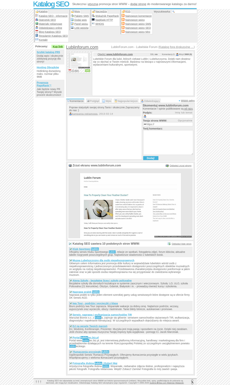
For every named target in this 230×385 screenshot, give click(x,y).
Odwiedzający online (50, 27)
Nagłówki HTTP (104, 19)
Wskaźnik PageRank (107, 15)
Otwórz (115, 54)
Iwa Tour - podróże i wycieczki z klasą (95, 303)
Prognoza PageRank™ (44, 84)
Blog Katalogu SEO (50, 31)
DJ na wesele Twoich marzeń (90, 326)
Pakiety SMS (81, 15)
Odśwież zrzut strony (181, 165)
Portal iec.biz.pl (86, 337)
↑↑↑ (38, 381)
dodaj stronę (138, 4)
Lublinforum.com (82, 47)
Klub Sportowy (86, 249)
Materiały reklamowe (50, 23)
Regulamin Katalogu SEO (53, 35)
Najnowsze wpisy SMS (138, 23)
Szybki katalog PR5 (48, 52)
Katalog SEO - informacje (53, 15)
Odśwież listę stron (181, 243)
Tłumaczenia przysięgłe (91, 351)
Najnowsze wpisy (135, 19)
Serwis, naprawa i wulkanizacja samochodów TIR (102, 314)
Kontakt (43, 39)
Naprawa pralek (86, 291)
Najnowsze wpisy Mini (137, 31)
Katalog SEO (51, 4)
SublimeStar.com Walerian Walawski (167, 383)
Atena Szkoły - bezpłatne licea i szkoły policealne (102, 280)
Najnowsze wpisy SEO (138, 27)
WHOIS (99, 23)
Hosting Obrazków (48, 67)
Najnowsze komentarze (138, 15)
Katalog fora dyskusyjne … (176, 47)
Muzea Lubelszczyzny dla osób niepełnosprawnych (103, 260)
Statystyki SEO (47, 19)
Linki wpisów (81, 27)
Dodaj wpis (80, 19)
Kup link (58, 46)
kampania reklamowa (85, 113)
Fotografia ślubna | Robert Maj (95, 363)
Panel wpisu (81, 23)
